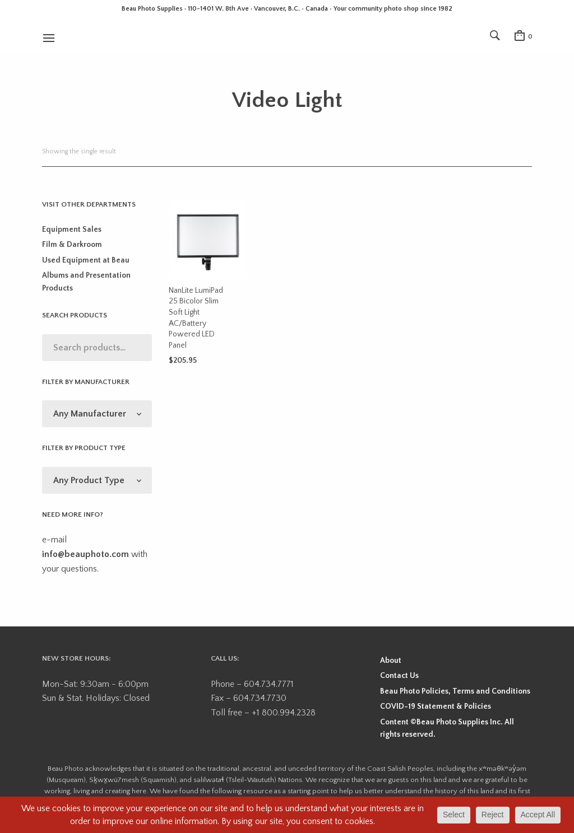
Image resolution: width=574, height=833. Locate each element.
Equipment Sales (71, 229)
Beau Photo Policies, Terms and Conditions (455, 691)
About (390, 660)
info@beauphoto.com (85, 554)
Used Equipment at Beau (85, 260)
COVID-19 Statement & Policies (435, 706)
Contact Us (399, 675)
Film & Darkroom (72, 244)
